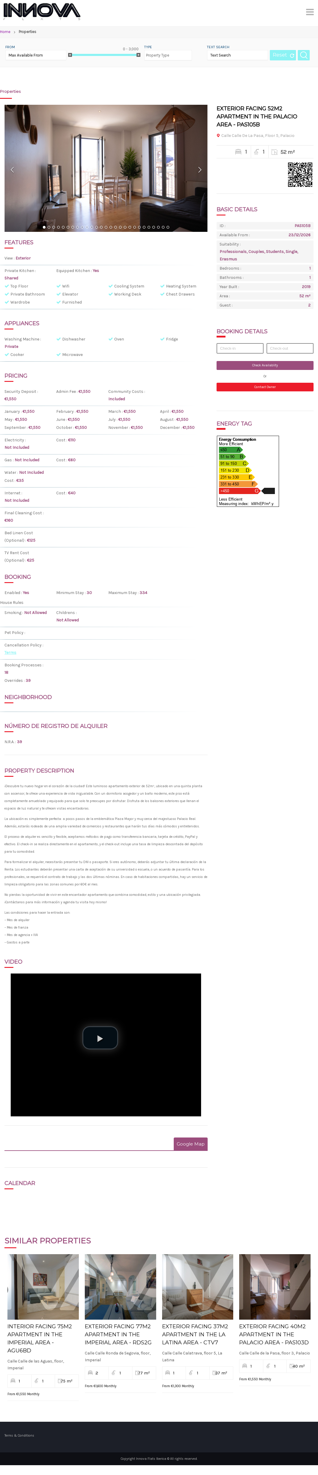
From (10, 47)
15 (110, 228)
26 (163, 228)
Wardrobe (20, 302)
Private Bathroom (27, 294)
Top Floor (19, 286)
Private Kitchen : (20, 270)
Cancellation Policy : (23, 645)
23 (148, 228)
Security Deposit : (21, 391)
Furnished (72, 302)
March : (116, 411)
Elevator (70, 294)
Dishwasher (73, 339)
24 (153, 228)
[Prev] (12, 169)
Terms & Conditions (19, 1444)
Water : (11, 472)
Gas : (9, 459)
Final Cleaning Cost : (24, 512)
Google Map (191, 1144)
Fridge (172, 339)
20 (134, 228)
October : (65, 427)
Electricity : (15, 440)
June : (62, 419)
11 (91, 228)
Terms (10, 652)
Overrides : (15, 680)
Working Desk (127, 294)
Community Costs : (126, 391)
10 (86, 228)
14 (105, 228)
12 (96, 228)
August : (168, 419)
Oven (119, 339)
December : (171, 427)
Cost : (62, 440)
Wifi (65, 286)
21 (139, 228)
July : (113, 419)
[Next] (200, 169)
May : (9, 419)
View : (9, 258)
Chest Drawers (180, 294)
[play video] (100, 1037)
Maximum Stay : (124, 592)
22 (143, 228)
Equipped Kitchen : (74, 270)
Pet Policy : (15, 632)
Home (5, 31)
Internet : (13, 493)
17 (120, 228)
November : (119, 427)
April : (166, 411)
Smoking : (14, 612)
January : (13, 411)
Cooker (17, 354)
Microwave (72, 354)
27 (167, 228)
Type (148, 47)
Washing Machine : (22, 339)
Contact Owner (265, 387)
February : (66, 411)
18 (124, 228)
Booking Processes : (23, 665)
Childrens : (66, 612)
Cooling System (129, 286)
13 (101, 228)
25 (158, 228)
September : (16, 427)
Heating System (181, 286)
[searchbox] (159, 52)
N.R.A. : (10, 741)
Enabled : (13, 592)
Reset (280, 55)
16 (115, 228)
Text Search (218, 47)
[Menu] (310, 11)
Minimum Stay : (71, 592)
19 (129, 228)
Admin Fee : (67, 391)
